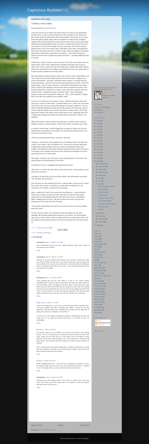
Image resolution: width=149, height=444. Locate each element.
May (100, 184)
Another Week (102, 195)
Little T (96, 265)
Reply (38, 250)
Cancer (96, 236)
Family (96, 247)
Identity (96, 254)
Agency (96, 233)
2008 (98, 225)
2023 (98, 120)
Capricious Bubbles (44, 10)
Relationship (98, 297)
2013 (98, 149)
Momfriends (98, 273)
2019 (98, 132)
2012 (98, 152)
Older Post (84, 425)
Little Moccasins (103, 192)
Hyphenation (98, 252)
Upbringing (47, 232)
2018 (98, 135)
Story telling (98, 307)
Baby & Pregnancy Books (106, 186)
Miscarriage (98, 268)
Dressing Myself (103, 206)
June (100, 181)
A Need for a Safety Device (107, 204)
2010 (98, 158)
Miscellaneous (99, 270)
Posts (98, 321)
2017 (98, 138)
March (100, 216)
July (99, 178)
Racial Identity (99, 294)
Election (97, 241)
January (101, 222)
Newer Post (36, 425)
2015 (98, 144)
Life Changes (98, 262)
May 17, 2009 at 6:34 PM (47, 329)
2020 (98, 129)
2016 (98, 141)
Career (96, 239)
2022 (98, 123)
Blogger (86, 438)
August (100, 175)
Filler (96, 249)
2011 (98, 155)
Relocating (97, 299)
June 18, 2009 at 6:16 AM (54, 377)
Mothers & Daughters (101, 276)
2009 (98, 161)
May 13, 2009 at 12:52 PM (54, 257)
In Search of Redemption (102, 107)
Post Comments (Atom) (48, 430)
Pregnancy (97, 291)
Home (60, 425)
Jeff (95, 260)
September (102, 172)
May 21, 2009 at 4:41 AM (47, 361)
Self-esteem (98, 302)
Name (96, 278)
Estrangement (99, 244)
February (101, 219)
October (101, 169)
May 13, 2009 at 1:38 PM (54, 278)
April (100, 213)
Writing (96, 312)
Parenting (39, 232)
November (102, 166)
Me (38, 329)
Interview (97, 257)
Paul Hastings (98, 283)
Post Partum (98, 289)
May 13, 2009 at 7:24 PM (50, 302)
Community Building (104, 201)
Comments (100, 324)
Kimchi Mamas (49, 28)
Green (39, 302)
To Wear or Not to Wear (105, 198)
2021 (98, 126)
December (102, 164)
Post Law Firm (99, 286)
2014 (98, 146)
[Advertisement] (106, 51)
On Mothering (98, 110)
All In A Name (98, 112)
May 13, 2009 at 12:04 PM (54, 242)
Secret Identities (103, 189)
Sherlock (101, 209)
